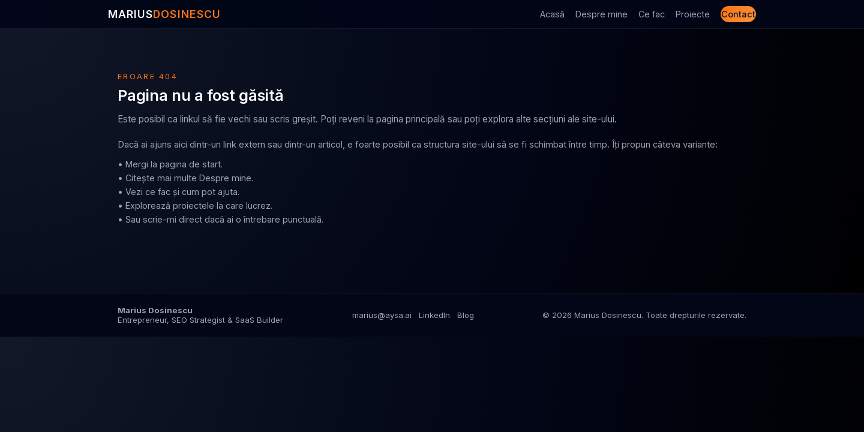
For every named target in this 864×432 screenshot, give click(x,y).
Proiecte (693, 14)
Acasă (552, 14)
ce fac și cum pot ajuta (191, 192)
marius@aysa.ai (382, 315)
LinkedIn (434, 315)
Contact (738, 14)
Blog (465, 315)
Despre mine (601, 14)
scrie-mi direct (172, 219)
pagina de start (190, 164)
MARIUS (164, 14)
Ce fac (651, 14)
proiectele (193, 205)
